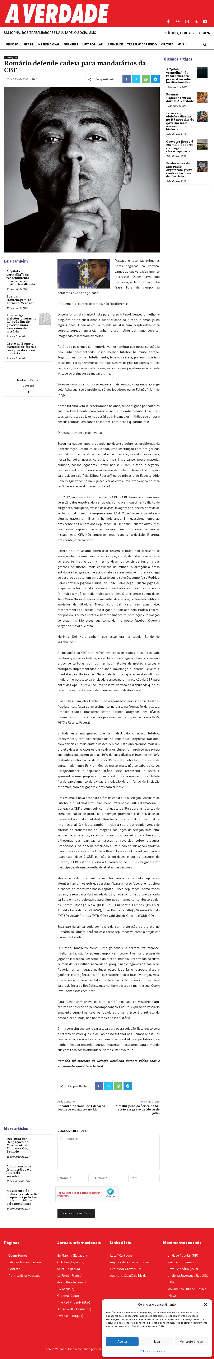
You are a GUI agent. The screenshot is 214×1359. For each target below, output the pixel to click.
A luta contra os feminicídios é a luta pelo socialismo (19, 1171)
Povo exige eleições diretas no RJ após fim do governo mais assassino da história (21, 324)
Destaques (11, 57)
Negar (157, 1342)
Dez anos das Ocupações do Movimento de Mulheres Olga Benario (17, 1145)
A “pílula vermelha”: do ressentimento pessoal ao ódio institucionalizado (20, 278)
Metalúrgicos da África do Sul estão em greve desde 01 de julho (138, 1109)
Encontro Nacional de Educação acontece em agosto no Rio (81, 1108)
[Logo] (80, 13)
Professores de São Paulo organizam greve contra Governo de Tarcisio (179, 170)
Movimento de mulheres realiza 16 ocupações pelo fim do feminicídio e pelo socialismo (21, 1197)
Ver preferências (191, 1342)
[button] (206, 1304)
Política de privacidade (153, 1351)
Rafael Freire (29, 380)
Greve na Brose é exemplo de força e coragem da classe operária (21, 348)
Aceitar (122, 1342)
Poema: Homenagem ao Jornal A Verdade (20, 300)
